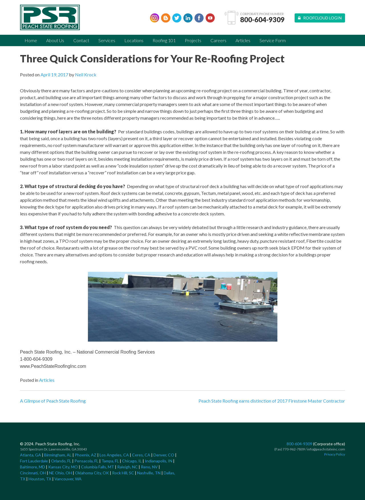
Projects (193, 40)
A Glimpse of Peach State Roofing (53, 400)
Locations (133, 40)
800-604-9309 (262, 20)
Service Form (272, 40)
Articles (243, 40)
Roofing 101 (164, 40)
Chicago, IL (132, 460)
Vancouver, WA (68, 478)
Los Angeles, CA (114, 454)
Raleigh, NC (127, 466)
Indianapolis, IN (158, 460)
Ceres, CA (141, 454)
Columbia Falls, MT (97, 466)
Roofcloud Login (320, 17)
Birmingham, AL (58, 454)
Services (106, 40)
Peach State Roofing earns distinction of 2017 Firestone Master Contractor (271, 400)
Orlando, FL (61, 460)
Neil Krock (85, 74)
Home (31, 40)
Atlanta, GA (30, 454)
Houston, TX (40, 478)
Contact (81, 40)
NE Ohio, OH (60, 472)
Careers (218, 40)
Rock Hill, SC (123, 472)
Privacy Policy (334, 454)
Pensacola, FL (86, 460)
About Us (55, 40)
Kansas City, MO (63, 466)
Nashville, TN (149, 472)
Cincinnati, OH (33, 472)
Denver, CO (163, 454)
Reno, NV (149, 466)
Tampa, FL (110, 460)
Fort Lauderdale (34, 460)
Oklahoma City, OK (92, 472)
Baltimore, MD (32, 466)
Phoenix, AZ (85, 454)
